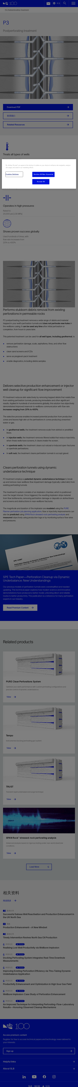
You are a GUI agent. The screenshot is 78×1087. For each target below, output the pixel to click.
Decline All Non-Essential (43, 174)
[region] (39, 174)
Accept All (41, 181)
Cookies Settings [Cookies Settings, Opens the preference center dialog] (12, 174)
